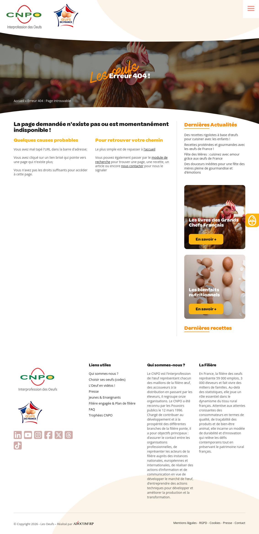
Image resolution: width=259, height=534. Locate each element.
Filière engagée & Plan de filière (112, 403)
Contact (240, 523)
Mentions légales (185, 523)
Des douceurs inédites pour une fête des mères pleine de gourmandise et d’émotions (214, 168)
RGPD (203, 523)
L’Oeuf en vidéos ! (102, 385)
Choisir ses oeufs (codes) (107, 379)
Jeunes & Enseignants (105, 397)
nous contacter (132, 166)
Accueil (19, 101)
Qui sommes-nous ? (103, 373)
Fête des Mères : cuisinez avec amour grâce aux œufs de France (212, 156)
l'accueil (149, 149)
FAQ (92, 409)
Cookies (215, 523)
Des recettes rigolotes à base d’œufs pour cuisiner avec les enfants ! (211, 137)
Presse (94, 391)
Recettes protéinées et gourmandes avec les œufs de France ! (214, 147)
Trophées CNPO (101, 415)
